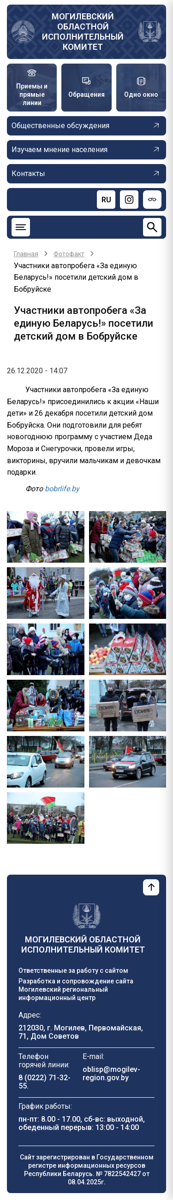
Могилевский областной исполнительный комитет (83, 32)
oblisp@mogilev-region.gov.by (111, 1073)
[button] (45, 536)
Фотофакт (69, 254)
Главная (26, 254)
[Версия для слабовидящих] (152, 199)
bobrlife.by (62, 488)
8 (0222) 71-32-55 (44, 1081)
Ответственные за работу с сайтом (73, 970)
